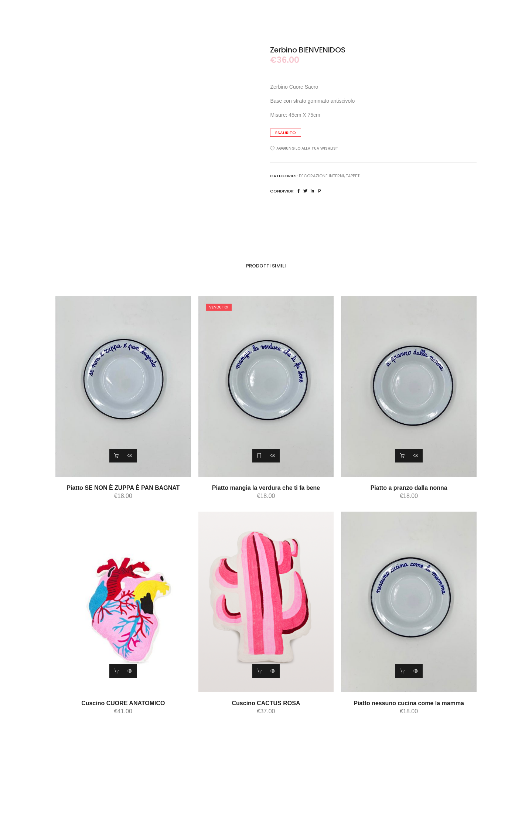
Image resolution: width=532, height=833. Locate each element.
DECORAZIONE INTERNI (321, 176)
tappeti (353, 176)
